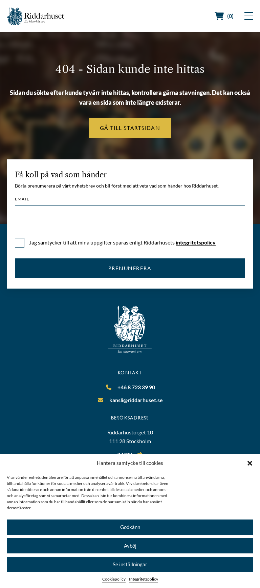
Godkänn (130, 527)
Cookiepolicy (114, 579)
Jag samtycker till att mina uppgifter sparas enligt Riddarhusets (122, 242)
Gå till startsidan (130, 128)
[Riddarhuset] (36, 16)
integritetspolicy (196, 242)
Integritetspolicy (143, 579)
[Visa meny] (248, 16)
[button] (249, 463)
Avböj (130, 546)
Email (22, 199)
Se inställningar (130, 564)
